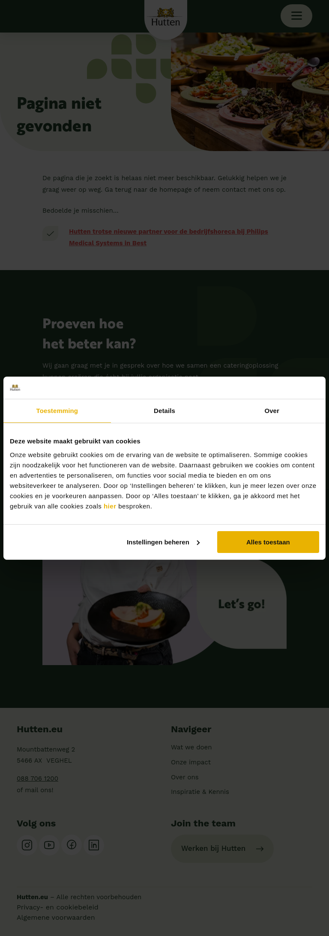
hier (110, 505)
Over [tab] (271, 410)
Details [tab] (164, 410)
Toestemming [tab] (57, 410)
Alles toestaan (268, 541)
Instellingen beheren (163, 541)
